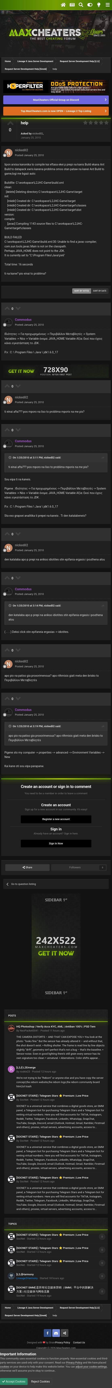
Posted (29, 155)
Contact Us (79, 1342)
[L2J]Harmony (25, 1274)
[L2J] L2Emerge (26, 1067)
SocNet (24, 1099)
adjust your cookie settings (91, 1366)
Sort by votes (81, 291)
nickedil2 (37, 133)
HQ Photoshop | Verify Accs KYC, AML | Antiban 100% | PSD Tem (55, 1026)
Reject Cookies (40, 1381)
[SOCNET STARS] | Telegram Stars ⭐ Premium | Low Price (52, 1095)
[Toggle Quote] (10, 457)
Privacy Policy (62, 1342)
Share (27, 867)
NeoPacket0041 (29, 1030)
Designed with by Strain (41, 1342)
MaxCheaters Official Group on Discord (56, 99)
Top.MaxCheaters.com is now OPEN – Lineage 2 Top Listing (56, 111)
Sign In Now (56, 843)
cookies (4, 1366)
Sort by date (99, 291)
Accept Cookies (13, 1381)
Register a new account (56, 819)
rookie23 (25, 1071)
